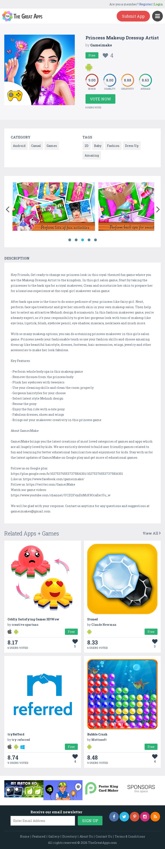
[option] (54, 207)
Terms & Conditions (130, 836)
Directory (69, 836)
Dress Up (132, 146)
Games (52, 146)
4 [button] (89, 240)
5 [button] (95, 240)
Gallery (54, 836)
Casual (36, 146)
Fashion (113, 146)
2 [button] (76, 240)
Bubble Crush (97, 734)
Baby (97, 146)
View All (152, 533)
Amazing (92, 155)
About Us (86, 836)
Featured (39, 836)
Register (145, 4)
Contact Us (104, 836)
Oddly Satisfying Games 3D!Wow (33, 619)
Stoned (92, 619)
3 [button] (82, 240)
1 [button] (69, 240)
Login (158, 4)
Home (24, 836)
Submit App (133, 16)
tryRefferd (16, 734)
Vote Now (100, 99)
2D (87, 146)
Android (19, 146)
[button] (7, 208)
